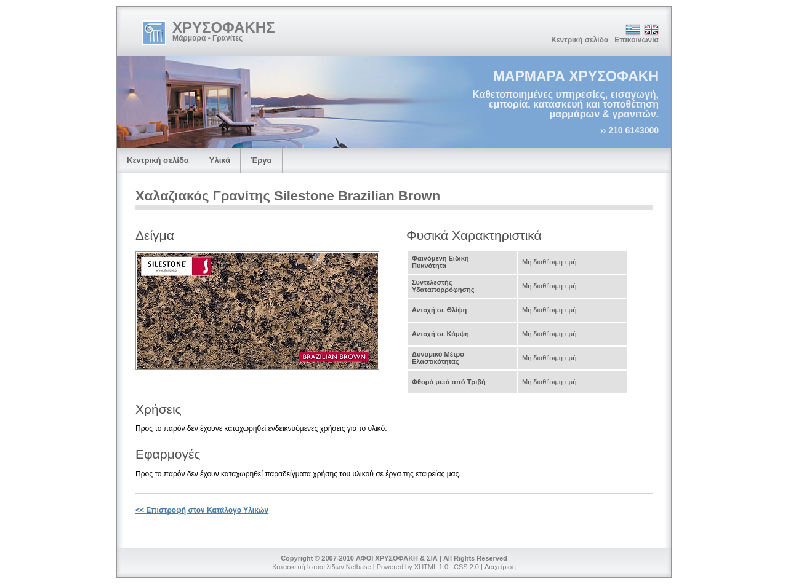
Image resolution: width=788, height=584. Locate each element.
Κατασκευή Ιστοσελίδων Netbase (321, 566)
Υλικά (219, 160)
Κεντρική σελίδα (579, 40)
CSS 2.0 (466, 566)
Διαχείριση (500, 566)
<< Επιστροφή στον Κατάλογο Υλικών (201, 510)
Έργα (261, 160)
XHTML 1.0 (431, 566)
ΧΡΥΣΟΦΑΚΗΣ (223, 27)
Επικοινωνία (636, 40)
